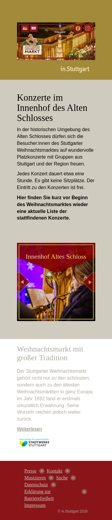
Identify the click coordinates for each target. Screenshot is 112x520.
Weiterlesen (29, 429)
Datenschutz (36, 484)
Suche (62, 477)
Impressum (35, 505)
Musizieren (35, 477)
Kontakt (54, 470)
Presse (30, 470)
